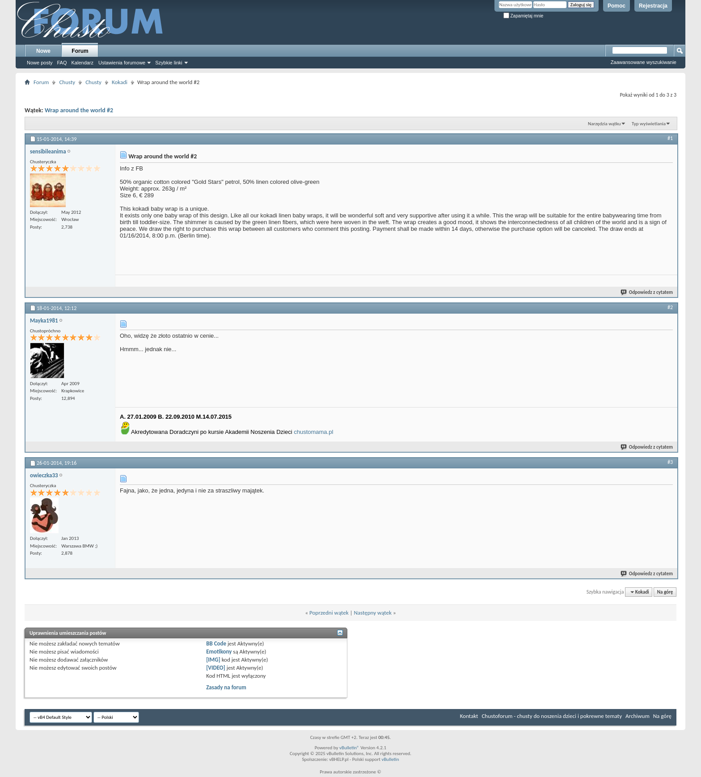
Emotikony (219, 651)
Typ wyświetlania (649, 124)
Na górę (665, 592)
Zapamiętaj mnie (523, 15)
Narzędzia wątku (604, 124)
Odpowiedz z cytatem (647, 292)
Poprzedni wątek (329, 612)
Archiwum (637, 716)
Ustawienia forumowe (121, 62)
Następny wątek (372, 612)
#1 (670, 138)
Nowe (43, 51)
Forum (80, 51)
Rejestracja (653, 6)
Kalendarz (83, 62)
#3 (670, 462)
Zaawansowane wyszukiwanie (643, 62)
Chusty (67, 82)
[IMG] (213, 659)
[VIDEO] (215, 667)
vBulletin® (349, 748)
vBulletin (390, 759)
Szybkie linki (168, 62)
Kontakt (469, 716)
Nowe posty (39, 62)
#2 (670, 307)
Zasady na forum (226, 687)
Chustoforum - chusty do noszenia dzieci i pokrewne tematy (551, 716)
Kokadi (119, 82)
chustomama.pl (313, 432)
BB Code (216, 643)
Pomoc (616, 6)
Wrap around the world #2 (79, 110)
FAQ (62, 62)
